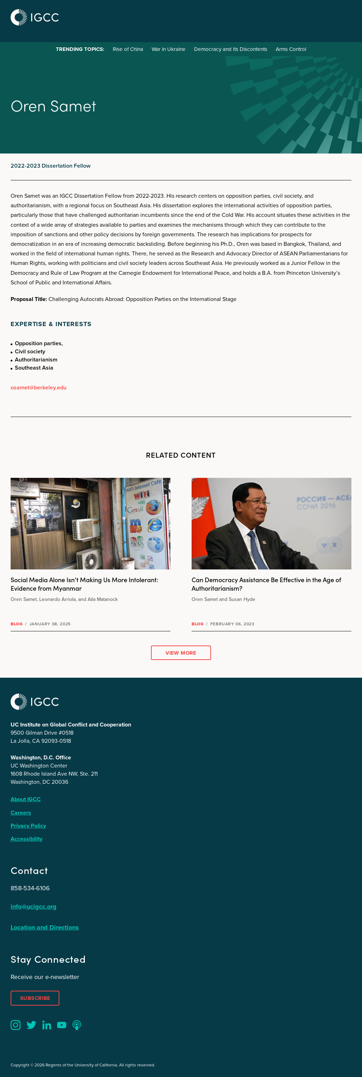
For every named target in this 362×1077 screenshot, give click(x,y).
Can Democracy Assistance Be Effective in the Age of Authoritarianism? (266, 583)
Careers (21, 813)
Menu (343, 16)
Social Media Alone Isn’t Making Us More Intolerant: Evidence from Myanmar (84, 583)
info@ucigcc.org (34, 906)
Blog (17, 624)
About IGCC (26, 799)
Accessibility (26, 839)
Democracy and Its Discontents (230, 49)
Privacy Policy (28, 826)
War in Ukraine (169, 49)
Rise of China (128, 49)
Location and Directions (45, 927)
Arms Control (291, 49)
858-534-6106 (30, 888)
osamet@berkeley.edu (38, 387)
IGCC (35, 17)
